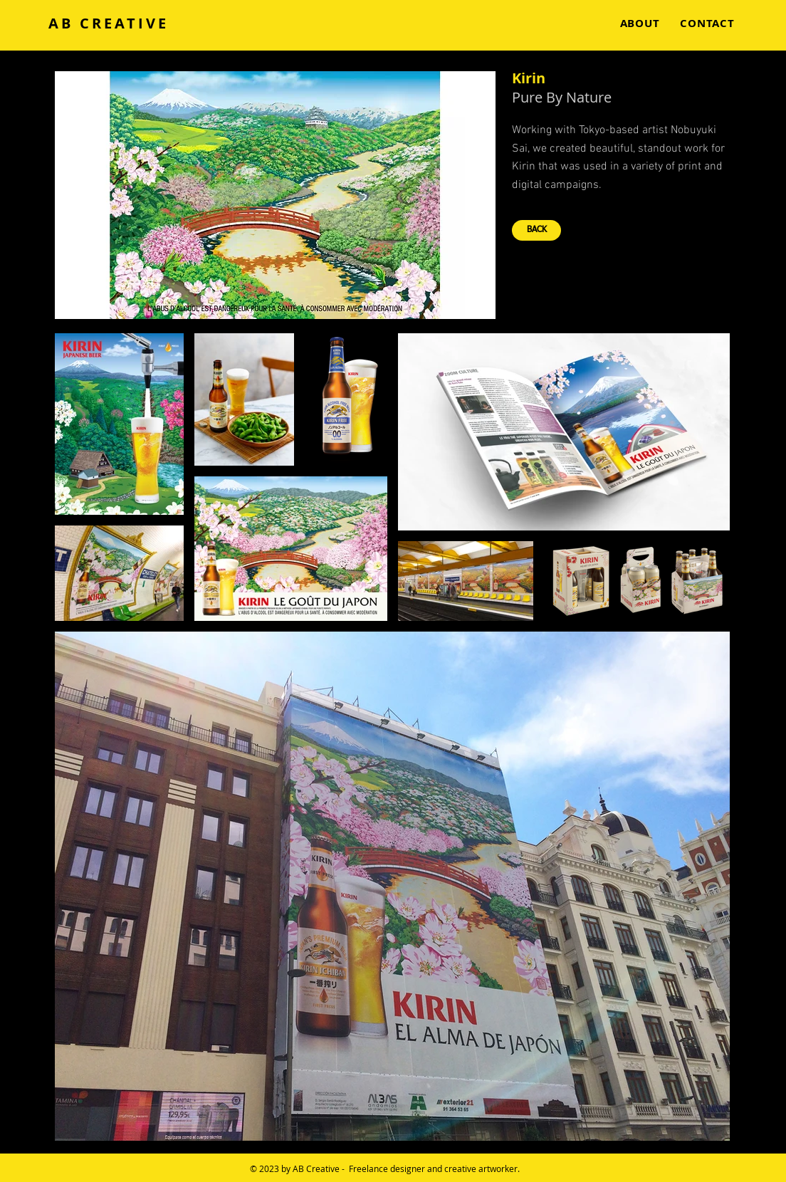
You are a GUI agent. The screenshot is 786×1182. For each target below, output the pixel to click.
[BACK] (536, 230)
